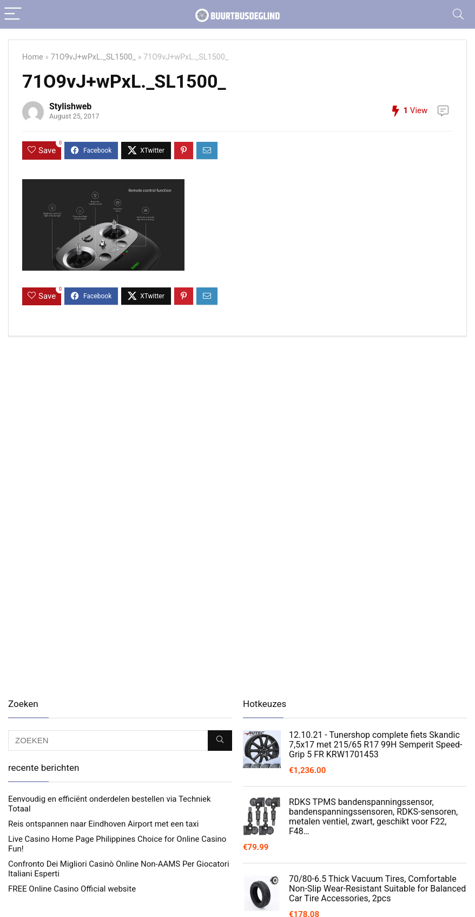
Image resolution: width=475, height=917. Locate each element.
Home (32, 57)
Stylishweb (70, 106)
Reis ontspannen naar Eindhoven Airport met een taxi (103, 824)
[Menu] (13, 14)
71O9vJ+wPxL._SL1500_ (93, 57)
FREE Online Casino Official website (72, 889)
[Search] (458, 14)
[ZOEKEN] (220, 740)
